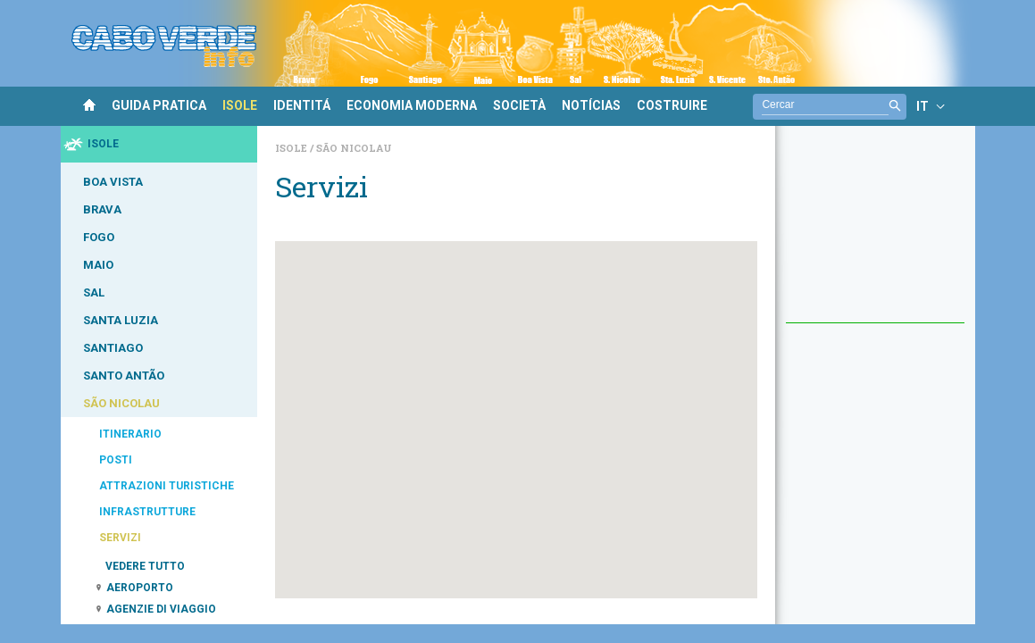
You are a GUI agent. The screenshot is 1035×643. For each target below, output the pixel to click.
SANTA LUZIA (120, 320)
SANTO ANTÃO (123, 375)
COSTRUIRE (672, 105)
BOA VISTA (113, 181)
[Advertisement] (875, 233)
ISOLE (239, 105)
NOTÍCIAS (591, 105)
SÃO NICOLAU (121, 403)
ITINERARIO (130, 434)
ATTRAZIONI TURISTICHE (166, 486)
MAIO (98, 264)
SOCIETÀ (519, 105)
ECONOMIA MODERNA (411, 105)
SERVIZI (120, 537)
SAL (93, 292)
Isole (292, 147)
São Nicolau (354, 147)
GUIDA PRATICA (159, 105)
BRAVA (102, 209)
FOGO (98, 237)
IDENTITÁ (301, 105)
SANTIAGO (113, 348)
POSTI (115, 460)
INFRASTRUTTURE (147, 511)
